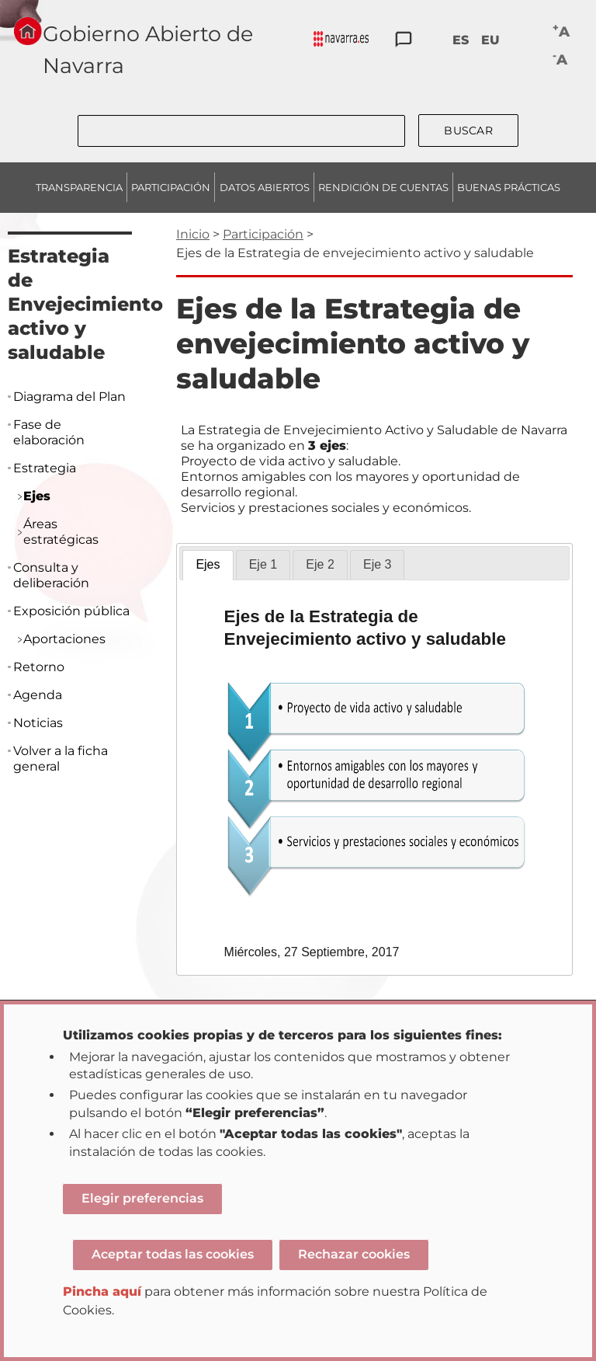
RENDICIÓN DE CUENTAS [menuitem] (383, 187)
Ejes (208, 564)
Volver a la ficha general (60, 758)
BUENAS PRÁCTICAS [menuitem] (508, 187)
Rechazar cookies (354, 1254)
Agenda (37, 694)
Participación (263, 234)
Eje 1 (263, 564)
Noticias (38, 722)
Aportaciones (64, 639)
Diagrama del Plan (69, 396)
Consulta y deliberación (51, 575)
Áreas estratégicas (61, 532)
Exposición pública (71, 611)
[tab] (207, 565)
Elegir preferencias (142, 1198)
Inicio (193, 234)
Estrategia (44, 468)
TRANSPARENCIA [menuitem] (79, 187)
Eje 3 (377, 564)
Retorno (38, 667)
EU (490, 40)
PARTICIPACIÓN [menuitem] (170, 187)
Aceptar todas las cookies (173, 1254)
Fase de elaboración (49, 432)
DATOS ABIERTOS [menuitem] (265, 187)
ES (460, 40)
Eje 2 (320, 564)
